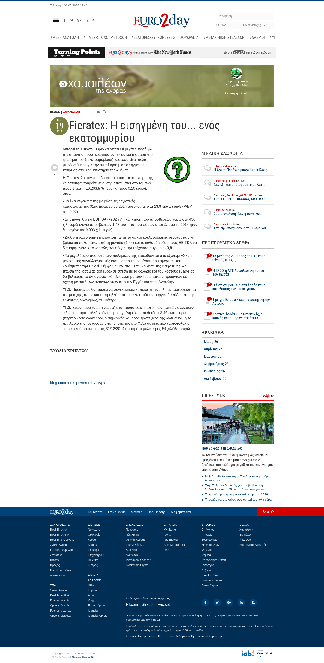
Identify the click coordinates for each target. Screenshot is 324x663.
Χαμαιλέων (246, 529)
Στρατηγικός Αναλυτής (252, 544)
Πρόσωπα (132, 529)
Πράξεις (55, 565)
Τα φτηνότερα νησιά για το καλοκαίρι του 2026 (236, 494)
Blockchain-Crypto (137, 565)
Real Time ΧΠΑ (59, 534)
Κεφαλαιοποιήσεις (61, 570)
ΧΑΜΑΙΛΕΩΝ (71, 112)
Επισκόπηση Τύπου (214, 560)
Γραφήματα (171, 539)
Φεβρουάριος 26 (216, 364)
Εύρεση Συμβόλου (61, 550)
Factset (164, 604)
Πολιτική (93, 560)
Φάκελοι (207, 550)
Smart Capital (210, 585)
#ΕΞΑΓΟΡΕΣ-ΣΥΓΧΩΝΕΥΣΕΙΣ (153, 37)
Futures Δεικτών (60, 600)
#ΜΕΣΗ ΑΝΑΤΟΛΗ (64, 37)
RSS (167, 550)
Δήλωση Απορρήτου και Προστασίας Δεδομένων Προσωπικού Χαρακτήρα (175, 636)
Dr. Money (208, 529)
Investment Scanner (138, 560)
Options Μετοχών (60, 615)
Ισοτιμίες (93, 610)
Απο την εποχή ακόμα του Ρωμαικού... (235, 226)
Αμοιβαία (131, 550)
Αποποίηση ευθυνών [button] (236, 93)
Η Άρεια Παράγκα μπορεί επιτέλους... (235, 168)
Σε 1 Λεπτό (95, 580)
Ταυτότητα (95, 512)
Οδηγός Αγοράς (135, 539)
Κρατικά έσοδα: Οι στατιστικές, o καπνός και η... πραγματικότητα (232, 316)
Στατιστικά (56, 555)
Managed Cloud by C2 (83, 657)
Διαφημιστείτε (181, 512)
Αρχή (266, 512)
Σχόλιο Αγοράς (59, 544)
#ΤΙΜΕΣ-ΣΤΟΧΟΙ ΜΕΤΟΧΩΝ (105, 37)
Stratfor (148, 604)
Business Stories (212, 580)
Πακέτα (54, 560)
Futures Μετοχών (60, 610)
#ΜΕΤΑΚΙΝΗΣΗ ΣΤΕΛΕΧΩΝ (224, 37)
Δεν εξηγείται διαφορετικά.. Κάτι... (234, 182)
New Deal (245, 539)
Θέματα (206, 555)
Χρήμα (92, 600)
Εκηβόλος (245, 534)
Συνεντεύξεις (209, 539)
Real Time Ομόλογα (62, 539)
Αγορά (92, 539)
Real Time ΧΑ (58, 529)
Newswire (94, 529)
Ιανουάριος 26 (214, 371)
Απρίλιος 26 (213, 349)
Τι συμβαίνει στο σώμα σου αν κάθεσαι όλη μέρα (238, 499)
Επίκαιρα (93, 550)
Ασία (91, 595)
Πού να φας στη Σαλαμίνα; (222, 448)
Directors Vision (211, 575)
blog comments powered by (77, 383)
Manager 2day (210, 544)
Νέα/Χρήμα (133, 534)
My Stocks (170, 529)
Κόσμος (92, 544)
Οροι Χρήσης (156, 512)
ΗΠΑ (91, 585)
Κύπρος (93, 565)
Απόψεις (207, 534)
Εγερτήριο (208, 565)
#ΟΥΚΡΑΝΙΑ (189, 37)
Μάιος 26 (211, 342)
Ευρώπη (93, 590)
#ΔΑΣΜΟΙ (257, 37)
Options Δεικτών (60, 605)
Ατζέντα (206, 570)
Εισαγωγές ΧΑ (135, 544)
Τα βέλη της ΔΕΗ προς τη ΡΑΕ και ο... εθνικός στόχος (235, 258)
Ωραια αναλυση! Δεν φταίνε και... (232, 212)
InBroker (155, 619)
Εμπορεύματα (96, 605)
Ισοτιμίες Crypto (97, 615)
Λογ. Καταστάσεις (174, 544)
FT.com (132, 604)
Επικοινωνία (117, 512)
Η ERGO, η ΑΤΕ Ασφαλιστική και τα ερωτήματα (233, 272)
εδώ (239, 52)
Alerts (167, 534)
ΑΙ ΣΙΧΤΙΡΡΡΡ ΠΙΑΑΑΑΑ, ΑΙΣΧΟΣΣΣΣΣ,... (237, 197)
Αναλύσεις (132, 555)
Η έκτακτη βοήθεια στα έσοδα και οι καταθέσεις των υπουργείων (234, 287)
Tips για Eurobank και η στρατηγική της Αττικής (236, 301)
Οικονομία (94, 534)
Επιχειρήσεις (96, 555)
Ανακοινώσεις (58, 575)
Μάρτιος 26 (212, 356)
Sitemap (136, 512)
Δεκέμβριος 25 (215, 379)
